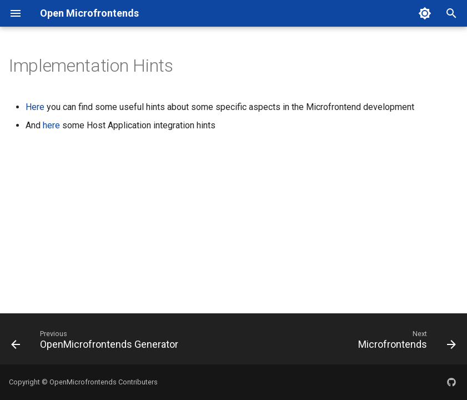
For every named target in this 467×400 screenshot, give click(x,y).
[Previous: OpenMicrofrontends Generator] (96, 342)
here (51, 125)
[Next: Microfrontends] (405, 342)
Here (35, 107)
